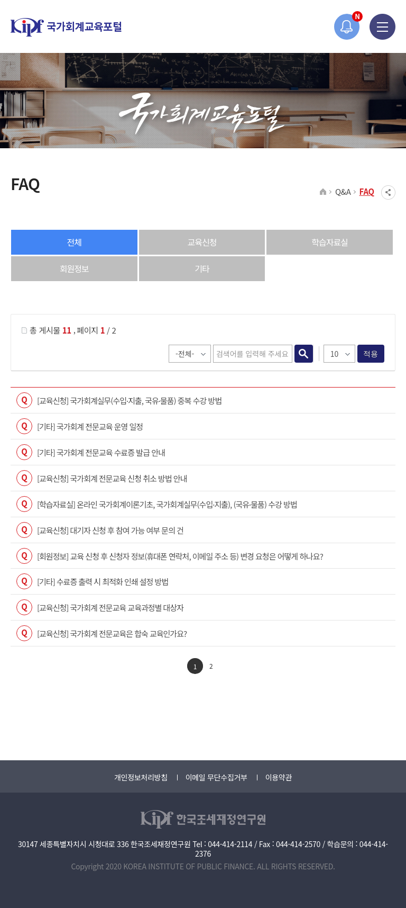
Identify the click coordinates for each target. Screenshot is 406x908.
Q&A (343, 191)
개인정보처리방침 (141, 777)
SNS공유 (388, 192)
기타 (202, 268)
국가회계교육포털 (66, 27)
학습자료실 (329, 242)
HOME (323, 192)
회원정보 (74, 268)
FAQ (367, 191)
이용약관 (278, 777)
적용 (371, 353)
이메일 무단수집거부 (216, 777)
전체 (74, 242)
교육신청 (202, 242)
